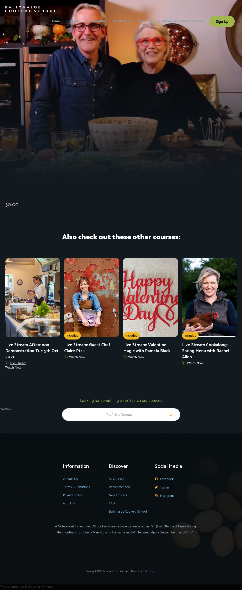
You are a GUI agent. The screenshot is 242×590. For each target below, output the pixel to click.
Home (55, 21)
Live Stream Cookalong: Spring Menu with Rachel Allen (205, 351)
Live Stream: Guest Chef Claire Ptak (87, 348)
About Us (69, 503)
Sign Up (222, 22)
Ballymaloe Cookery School (181, 21)
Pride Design (149, 571)
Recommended (119, 487)
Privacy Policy (72, 495)
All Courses (116, 479)
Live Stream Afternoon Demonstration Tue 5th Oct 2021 (32, 351)
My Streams (122, 21)
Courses (73, 21)
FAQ (112, 503)
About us (145, 21)
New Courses (118, 495)
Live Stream (18, 363)
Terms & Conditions (76, 487)
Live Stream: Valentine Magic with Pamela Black (146, 348)
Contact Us (70, 479)
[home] (30, 6)
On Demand (96, 21)
